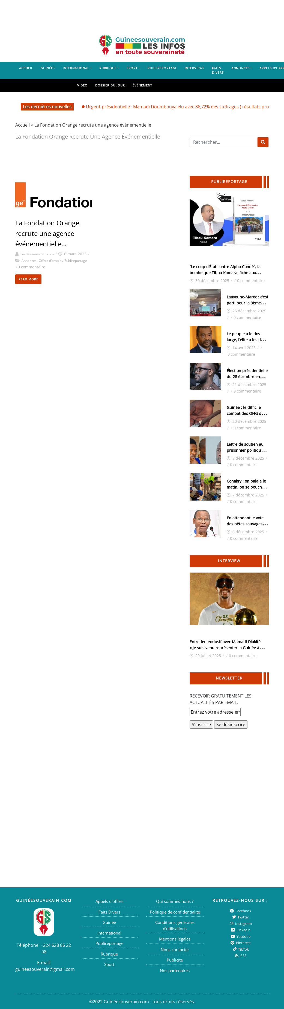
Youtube (240, 936)
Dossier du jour (110, 85)
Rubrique (107, 68)
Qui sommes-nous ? (174, 901)
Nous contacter (175, 949)
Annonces (240, 68)
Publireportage (162, 68)
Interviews (194, 68)
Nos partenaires (175, 970)
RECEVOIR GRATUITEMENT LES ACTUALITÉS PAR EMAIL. (221, 699)
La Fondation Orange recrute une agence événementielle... (47, 233)
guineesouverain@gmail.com (45, 969)
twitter (240, 917)
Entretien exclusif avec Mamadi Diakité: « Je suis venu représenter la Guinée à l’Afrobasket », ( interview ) (226, 647)
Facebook (240, 910)
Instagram (240, 923)
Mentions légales (174, 939)
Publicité (175, 960)
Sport (132, 68)
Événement (142, 85)
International (76, 68)
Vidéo (82, 85)
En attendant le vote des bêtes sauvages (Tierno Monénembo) (246, 523)
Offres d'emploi (50, 260)
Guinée (47, 68)
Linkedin (240, 929)
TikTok (240, 949)
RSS (240, 955)
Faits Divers (218, 70)
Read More (28, 279)
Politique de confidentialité (175, 912)
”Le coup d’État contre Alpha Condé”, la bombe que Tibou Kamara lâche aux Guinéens (225, 272)
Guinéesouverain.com (37, 254)
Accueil (26, 68)
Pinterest (240, 942)
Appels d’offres (109, 901)
